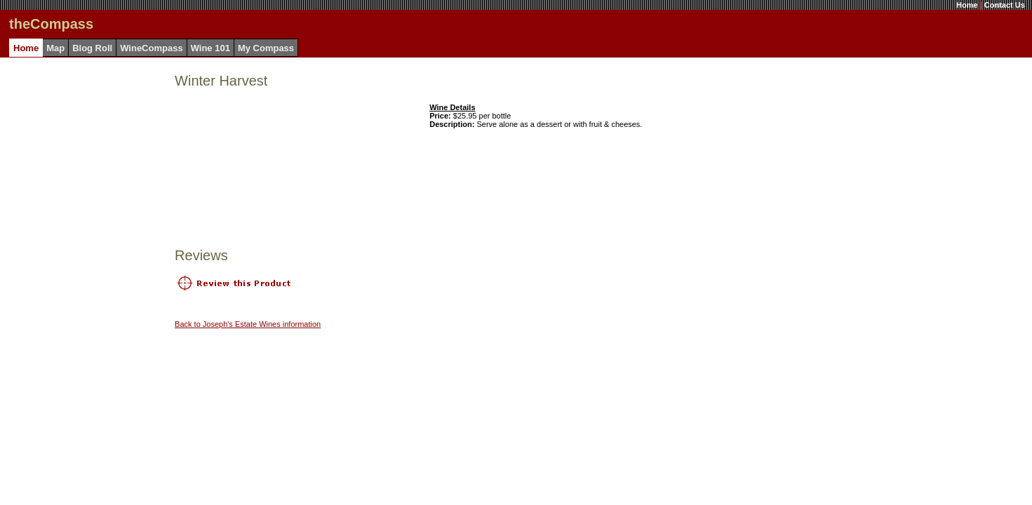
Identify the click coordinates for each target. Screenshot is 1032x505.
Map (55, 48)
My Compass (266, 48)
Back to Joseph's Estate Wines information (248, 324)
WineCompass (151, 48)
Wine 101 (210, 48)
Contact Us (1004, 5)
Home (967, 5)
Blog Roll (92, 48)
